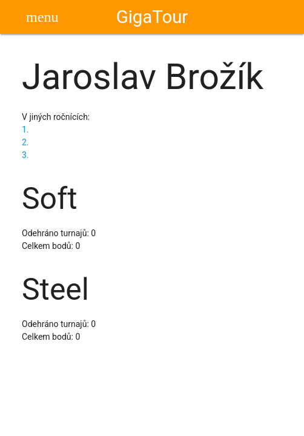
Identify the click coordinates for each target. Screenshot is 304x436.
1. (25, 129)
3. (25, 155)
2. (25, 142)
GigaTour (152, 17)
